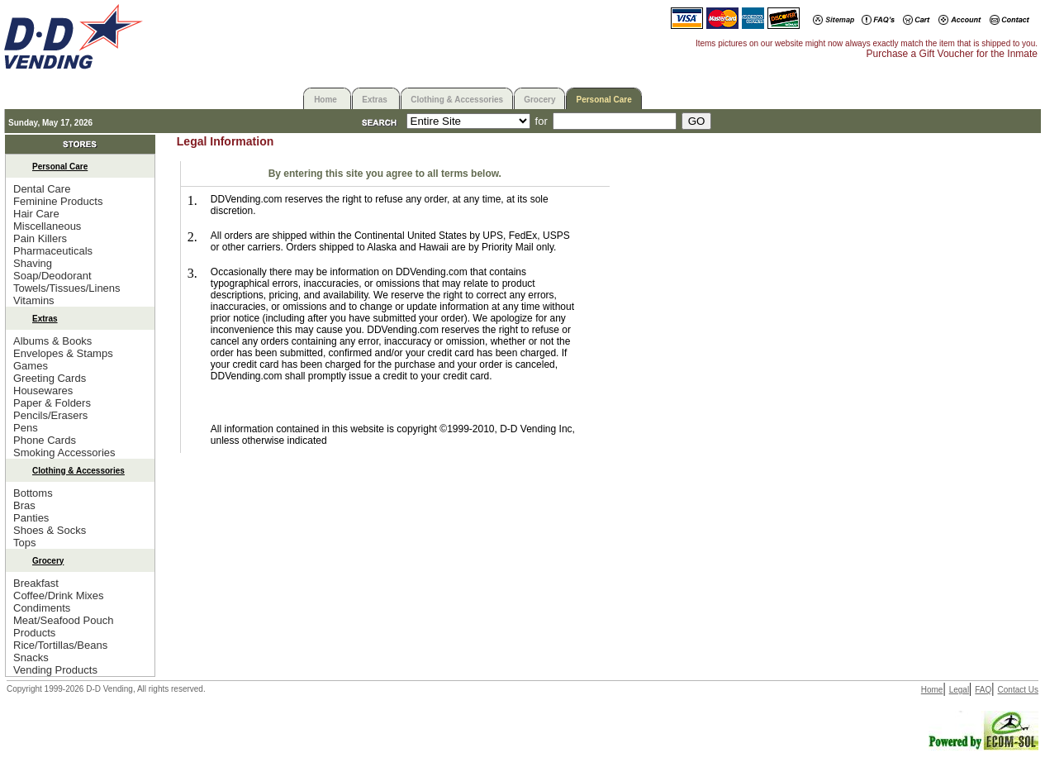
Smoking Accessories (64, 452)
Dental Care (41, 189)
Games (30, 366)
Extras (374, 99)
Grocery (539, 99)
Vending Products (55, 670)
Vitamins (34, 300)
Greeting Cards (49, 378)
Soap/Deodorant (52, 275)
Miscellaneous (47, 226)
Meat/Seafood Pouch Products (63, 626)
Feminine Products (57, 201)
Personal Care (603, 99)
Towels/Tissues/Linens (67, 288)
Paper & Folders (52, 403)
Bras (24, 505)
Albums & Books (52, 341)
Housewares (43, 390)
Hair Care (36, 213)
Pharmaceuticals (53, 251)
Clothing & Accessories (457, 99)
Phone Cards (44, 440)
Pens (25, 428)
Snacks (31, 657)
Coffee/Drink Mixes (58, 595)
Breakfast (36, 583)
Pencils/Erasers (50, 415)
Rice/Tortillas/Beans (60, 645)
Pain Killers (40, 238)
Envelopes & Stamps (63, 353)
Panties (31, 518)
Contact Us (1018, 689)
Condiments (41, 608)
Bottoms (33, 493)
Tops (24, 542)
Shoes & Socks (49, 530)
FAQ (983, 689)
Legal (959, 689)
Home (325, 99)
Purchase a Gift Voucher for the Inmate (952, 54)
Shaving (32, 263)
